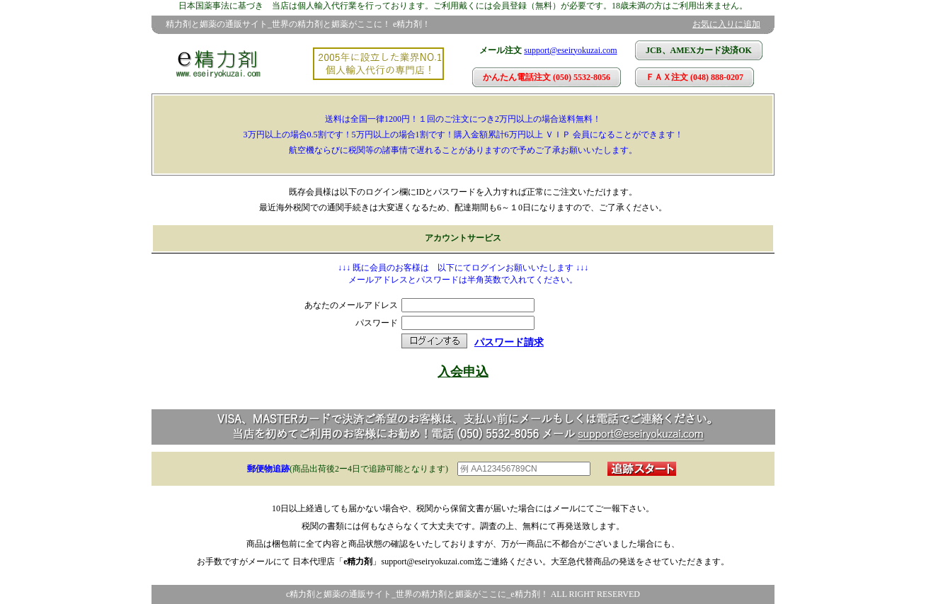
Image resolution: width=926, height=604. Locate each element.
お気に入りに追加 (726, 24)
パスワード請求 (509, 342)
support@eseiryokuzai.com (570, 50)
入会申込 (463, 372)
